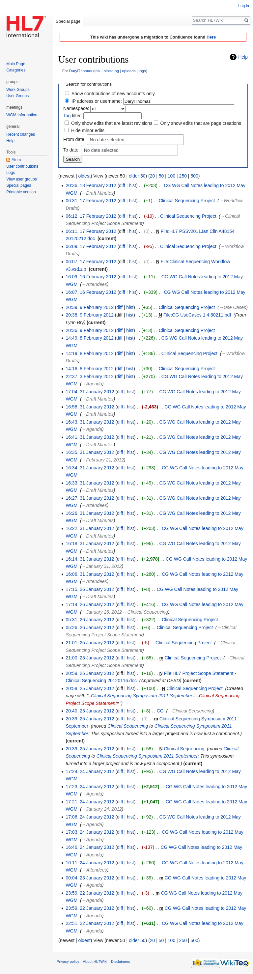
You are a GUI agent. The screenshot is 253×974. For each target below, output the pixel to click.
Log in (243, 6)
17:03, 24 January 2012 (90, 832)
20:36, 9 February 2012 (90, 330)
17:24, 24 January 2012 (90, 771)
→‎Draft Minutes (98, 193)
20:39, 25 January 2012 (90, 718)
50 (161, 176)
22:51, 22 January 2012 (90, 923)
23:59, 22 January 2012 (90, 893)
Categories (15, 70)
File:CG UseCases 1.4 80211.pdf (197, 315)
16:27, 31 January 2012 (90, 498)
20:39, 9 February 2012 (90, 307)
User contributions (22, 166)
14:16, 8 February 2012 (90, 368)
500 (194, 176)
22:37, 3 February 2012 (90, 376)
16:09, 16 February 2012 (91, 276)
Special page (68, 21)
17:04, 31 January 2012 (90, 391)
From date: (74, 139)
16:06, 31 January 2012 (90, 574)
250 (183, 176)
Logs (10, 172)
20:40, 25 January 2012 (90, 710)
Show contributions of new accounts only (113, 93)
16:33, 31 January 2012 (90, 483)
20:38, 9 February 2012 (90, 315)
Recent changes (20, 134)
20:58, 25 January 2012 (90, 688)
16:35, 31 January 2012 (90, 452)
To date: (71, 149)
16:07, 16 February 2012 (91, 292)
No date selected (107, 139)
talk (97, 71)
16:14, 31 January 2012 (90, 559)
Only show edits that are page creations (200, 123)
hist (132, 185)
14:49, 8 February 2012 (90, 338)
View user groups (21, 179)
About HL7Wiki (95, 961)
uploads (129, 71)
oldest (84, 176)
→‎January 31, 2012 (102, 566)
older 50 (137, 176)
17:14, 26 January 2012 (90, 604)
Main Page (15, 64)
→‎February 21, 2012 (103, 459)
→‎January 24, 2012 (102, 809)
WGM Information (21, 115)
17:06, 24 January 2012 (90, 817)
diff (122, 185)
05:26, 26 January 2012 (90, 627)
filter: (72, 115)
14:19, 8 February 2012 (90, 353)
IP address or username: (96, 101)
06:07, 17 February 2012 (91, 261)
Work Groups (17, 89)
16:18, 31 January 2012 (90, 543)
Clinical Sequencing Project (187, 200)
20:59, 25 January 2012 (90, 673)
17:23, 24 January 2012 (90, 786)
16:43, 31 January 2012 (90, 422)
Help (243, 57)
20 (152, 176)
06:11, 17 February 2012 (91, 231)
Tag (67, 115)
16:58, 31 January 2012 (90, 406)
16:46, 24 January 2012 (90, 847)
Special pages (18, 185)
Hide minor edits (87, 130)
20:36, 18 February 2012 (91, 185)
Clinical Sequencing (127, 726)
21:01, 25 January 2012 (90, 642)
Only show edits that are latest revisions (112, 123)
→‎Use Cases (232, 307)
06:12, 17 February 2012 (91, 216)
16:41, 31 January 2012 (90, 437)
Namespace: (76, 108)
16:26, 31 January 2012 (90, 513)
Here (211, 37)
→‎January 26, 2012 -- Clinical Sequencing (125, 612)
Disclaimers (120, 961)
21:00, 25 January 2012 (90, 657)
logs (142, 71)
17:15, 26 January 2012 (90, 589)
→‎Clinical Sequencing (190, 710)
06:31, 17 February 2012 (91, 200)
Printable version (21, 192)
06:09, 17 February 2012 (91, 246)
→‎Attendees (94, 284)
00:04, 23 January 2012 (90, 877)
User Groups (17, 96)
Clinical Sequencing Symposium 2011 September (141, 695)
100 (171, 176)
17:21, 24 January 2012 (90, 801)
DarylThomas (80, 71)
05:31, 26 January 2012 (90, 619)
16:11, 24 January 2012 (90, 862)
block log (111, 71)
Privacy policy (68, 961)
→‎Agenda (92, 383)
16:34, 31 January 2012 (90, 467)
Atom (16, 159)
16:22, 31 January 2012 (90, 528)
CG (160, 710)
